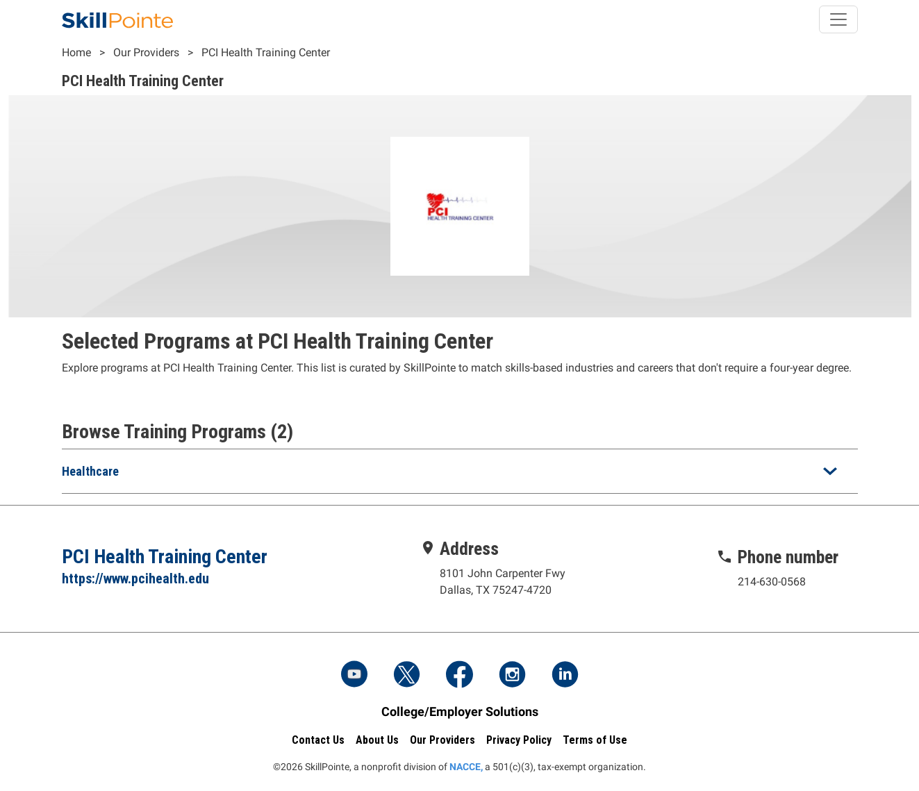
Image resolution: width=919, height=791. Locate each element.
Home (76, 52)
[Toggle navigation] (838, 19)
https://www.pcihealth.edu (135, 578)
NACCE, (466, 766)
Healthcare (90, 471)
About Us (377, 740)
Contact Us (318, 740)
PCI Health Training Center (265, 52)
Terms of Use (595, 740)
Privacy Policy (519, 740)
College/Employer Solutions (459, 711)
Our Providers (146, 52)
